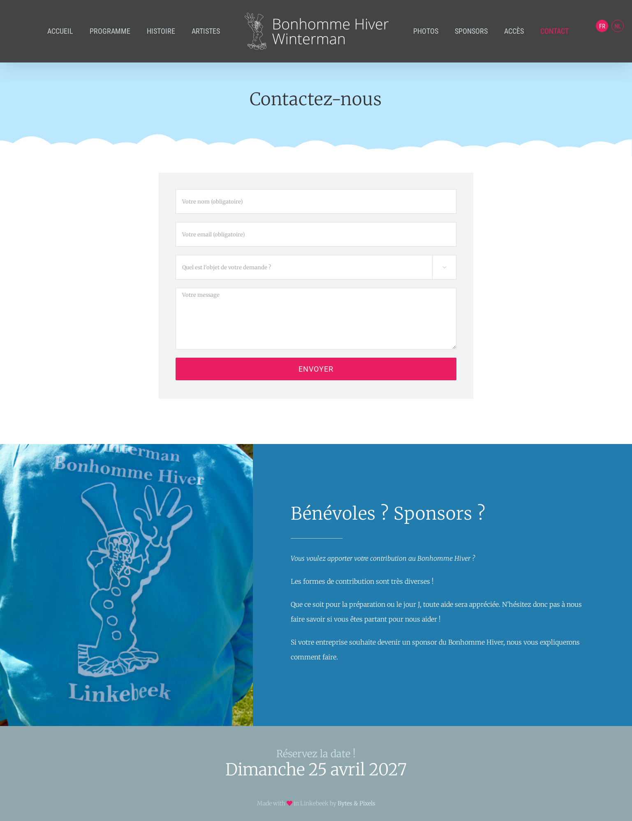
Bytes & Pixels (356, 803)
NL (617, 26)
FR (602, 26)
